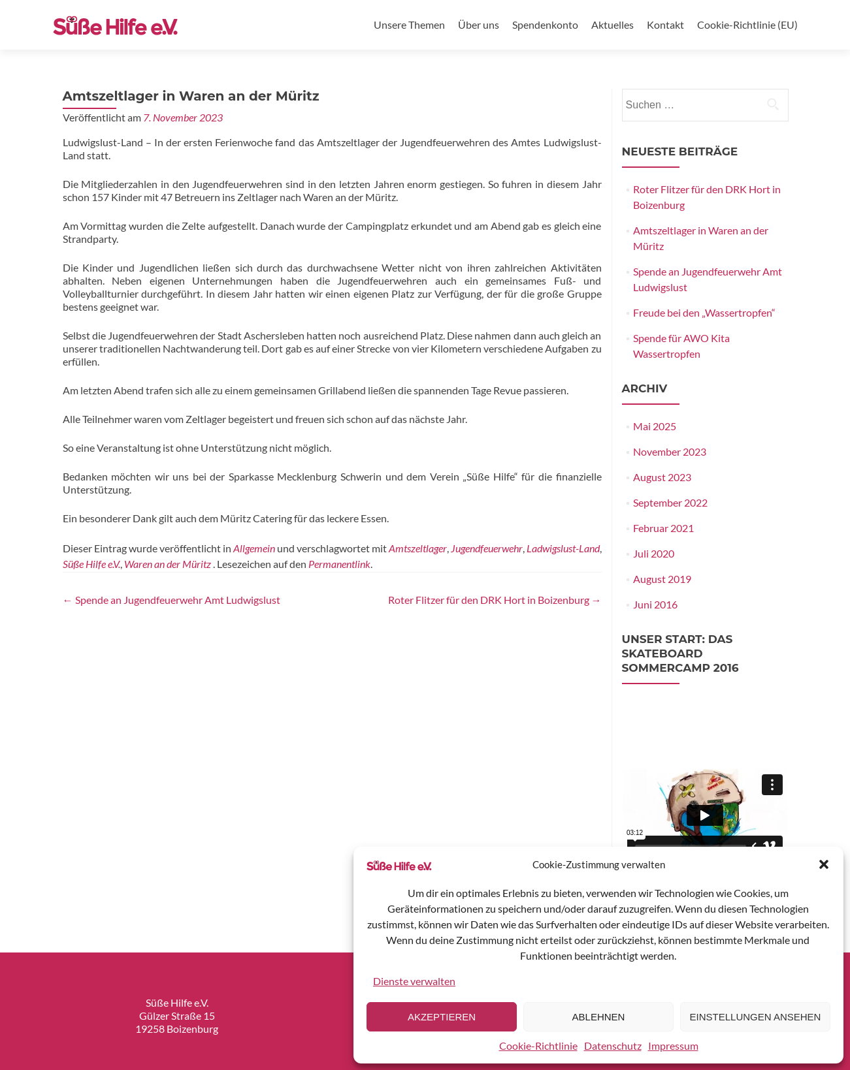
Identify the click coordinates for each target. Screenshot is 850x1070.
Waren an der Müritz (167, 564)
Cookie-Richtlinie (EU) (747, 24)
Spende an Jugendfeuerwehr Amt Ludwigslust (171, 599)
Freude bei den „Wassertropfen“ (704, 312)
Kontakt (665, 24)
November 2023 (669, 451)
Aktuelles (612, 24)
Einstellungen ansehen (755, 1016)
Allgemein (254, 548)
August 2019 (662, 579)
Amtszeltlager (418, 548)
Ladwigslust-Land (563, 548)
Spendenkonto (545, 24)
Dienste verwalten (414, 981)
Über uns (478, 24)
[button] (823, 864)
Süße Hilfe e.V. (91, 564)
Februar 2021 (663, 528)
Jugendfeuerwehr (487, 548)
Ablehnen (598, 1016)
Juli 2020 (653, 553)
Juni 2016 (655, 604)
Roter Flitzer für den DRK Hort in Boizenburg (495, 599)
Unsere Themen (409, 24)
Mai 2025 (654, 426)
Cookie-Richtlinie (538, 1045)
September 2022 (670, 502)
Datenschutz (613, 1045)
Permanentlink (339, 564)
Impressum (673, 1045)
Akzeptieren (442, 1016)
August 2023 (662, 477)
